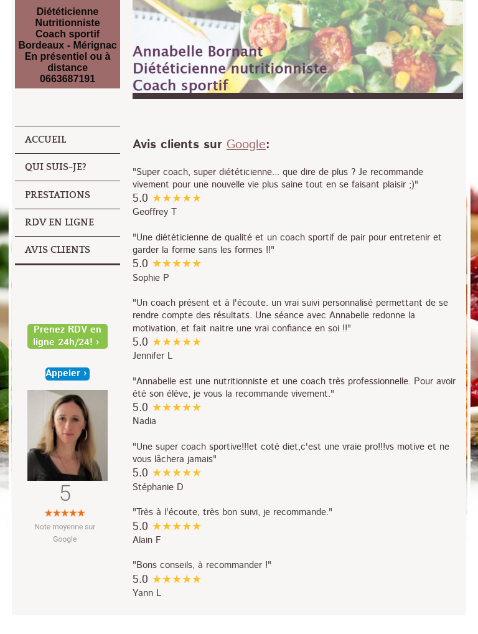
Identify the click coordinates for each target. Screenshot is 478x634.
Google (246, 145)
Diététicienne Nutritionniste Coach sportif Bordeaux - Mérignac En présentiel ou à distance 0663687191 (67, 45)
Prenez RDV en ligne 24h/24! (67, 336)
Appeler (62, 373)
